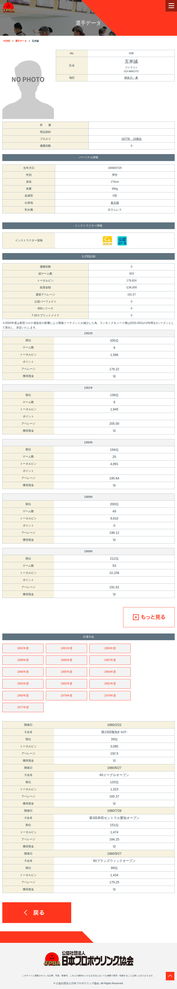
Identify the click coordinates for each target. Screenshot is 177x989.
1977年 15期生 (131, 138)
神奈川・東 (131, 77)
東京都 (115, 202)
